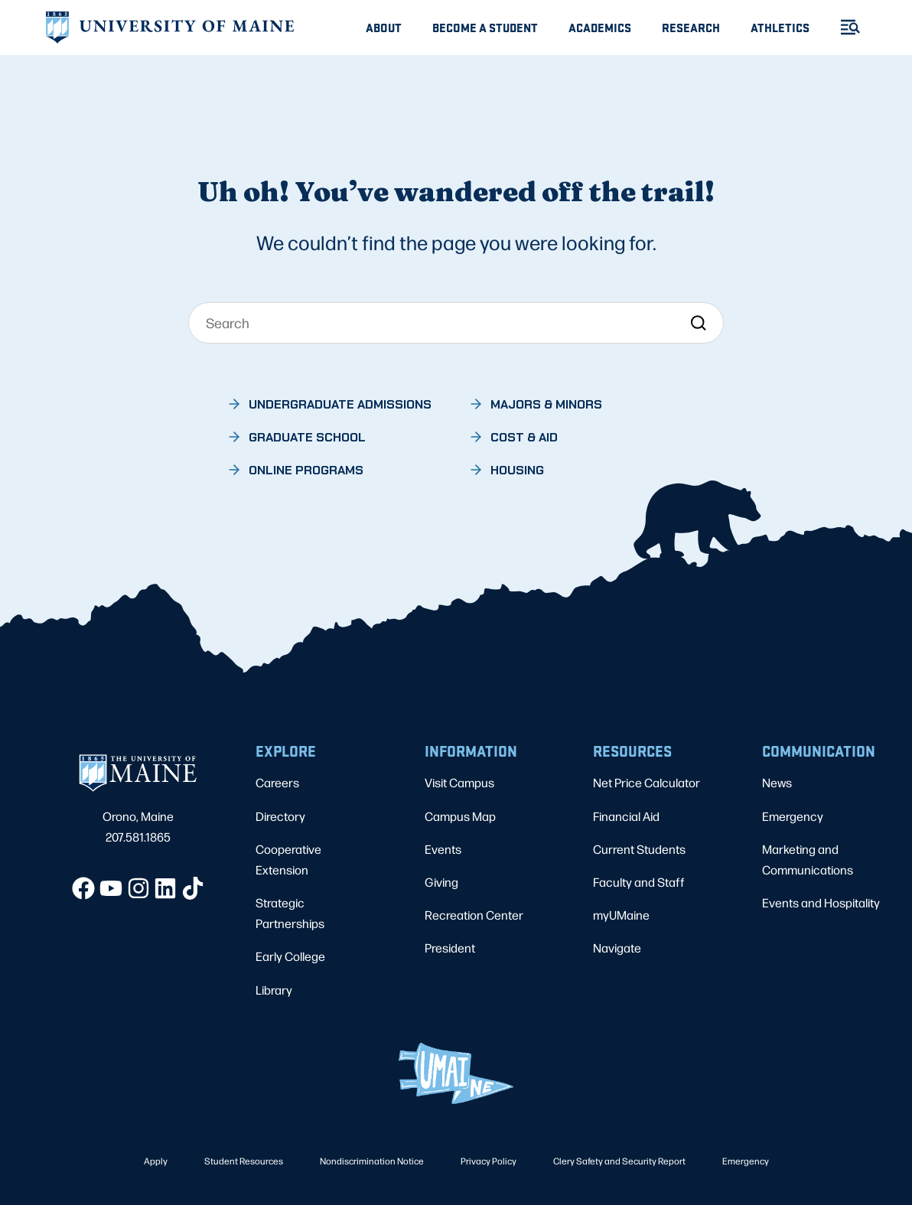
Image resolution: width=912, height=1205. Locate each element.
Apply (156, 1161)
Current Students (639, 849)
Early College (290, 956)
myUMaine (621, 915)
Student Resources (243, 1161)
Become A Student (485, 27)
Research (691, 27)
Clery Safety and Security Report (619, 1161)
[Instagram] (138, 888)
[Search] (456, 323)
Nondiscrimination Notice (372, 1161)
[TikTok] (192, 888)
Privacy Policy (488, 1161)
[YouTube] (110, 888)
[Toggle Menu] (844, 27)
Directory (280, 816)
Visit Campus (459, 782)
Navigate (617, 948)
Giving (441, 882)
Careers (277, 782)
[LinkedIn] (165, 888)
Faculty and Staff (639, 882)
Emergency (792, 816)
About (384, 27)
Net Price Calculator (646, 782)
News (777, 782)
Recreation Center (474, 915)
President (450, 948)
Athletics (780, 27)
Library (274, 990)
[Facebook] (83, 888)
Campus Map (460, 816)
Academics (599, 27)
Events (443, 849)
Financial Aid (626, 816)
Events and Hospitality (821, 902)
